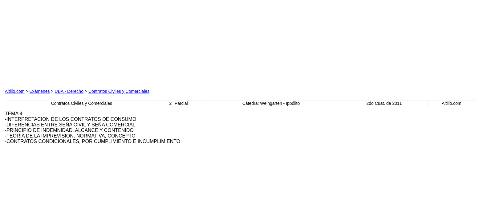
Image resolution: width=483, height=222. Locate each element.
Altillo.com (15, 91)
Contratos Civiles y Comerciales (118, 91)
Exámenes (39, 91)
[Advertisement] (75, 43)
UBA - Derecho (69, 91)
